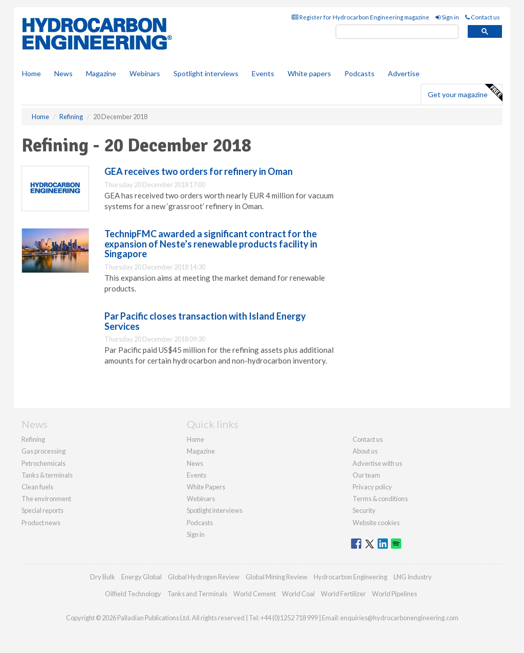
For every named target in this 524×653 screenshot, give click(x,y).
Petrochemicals (43, 463)
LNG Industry (413, 577)
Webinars (144, 73)
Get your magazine (465, 93)
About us (365, 451)
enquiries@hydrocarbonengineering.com (399, 618)
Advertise (404, 73)
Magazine (101, 73)
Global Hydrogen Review (203, 577)
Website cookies (376, 523)
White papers (309, 73)
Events (263, 73)
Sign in (447, 17)
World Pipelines (394, 594)
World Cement (254, 594)
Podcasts (359, 73)
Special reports (42, 510)
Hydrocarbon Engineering (350, 577)
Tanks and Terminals (197, 594)
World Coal (298, 594)
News (195, 463)
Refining (33, 439)
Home (31, 73)
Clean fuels (37, 487)
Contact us (482, 17)
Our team (366, 475)
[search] (397, 32)
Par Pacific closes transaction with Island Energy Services (205, 321)
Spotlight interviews (205, 73)
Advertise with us (377, 463)
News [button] (63, 73)
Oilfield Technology (133, 594)
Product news (40, 523)
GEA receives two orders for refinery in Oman (198, 171)
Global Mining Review (277, 577)
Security (364, 510)
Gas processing (43, 451)
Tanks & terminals (47, 475)
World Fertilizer (343, 594)
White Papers (206, 487)
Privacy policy (372, 487)
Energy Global (141, 577)
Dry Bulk (102, 577)
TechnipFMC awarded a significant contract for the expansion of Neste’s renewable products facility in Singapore (210, 244)
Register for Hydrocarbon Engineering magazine (360, 17)
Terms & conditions (380, 498)
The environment (46, 498)
